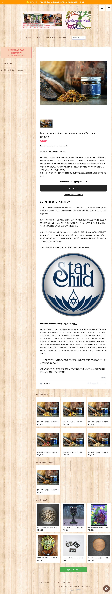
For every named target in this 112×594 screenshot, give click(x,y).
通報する (104, 377)
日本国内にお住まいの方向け (73, 195)
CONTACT (63, 38)
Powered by (73, 590)
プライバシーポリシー (44, 582)
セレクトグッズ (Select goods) (12, 70)
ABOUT (38, 38)
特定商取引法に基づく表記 (62, 582)
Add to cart (74, 188)
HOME (29, 38)
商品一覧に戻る (73, 570)
